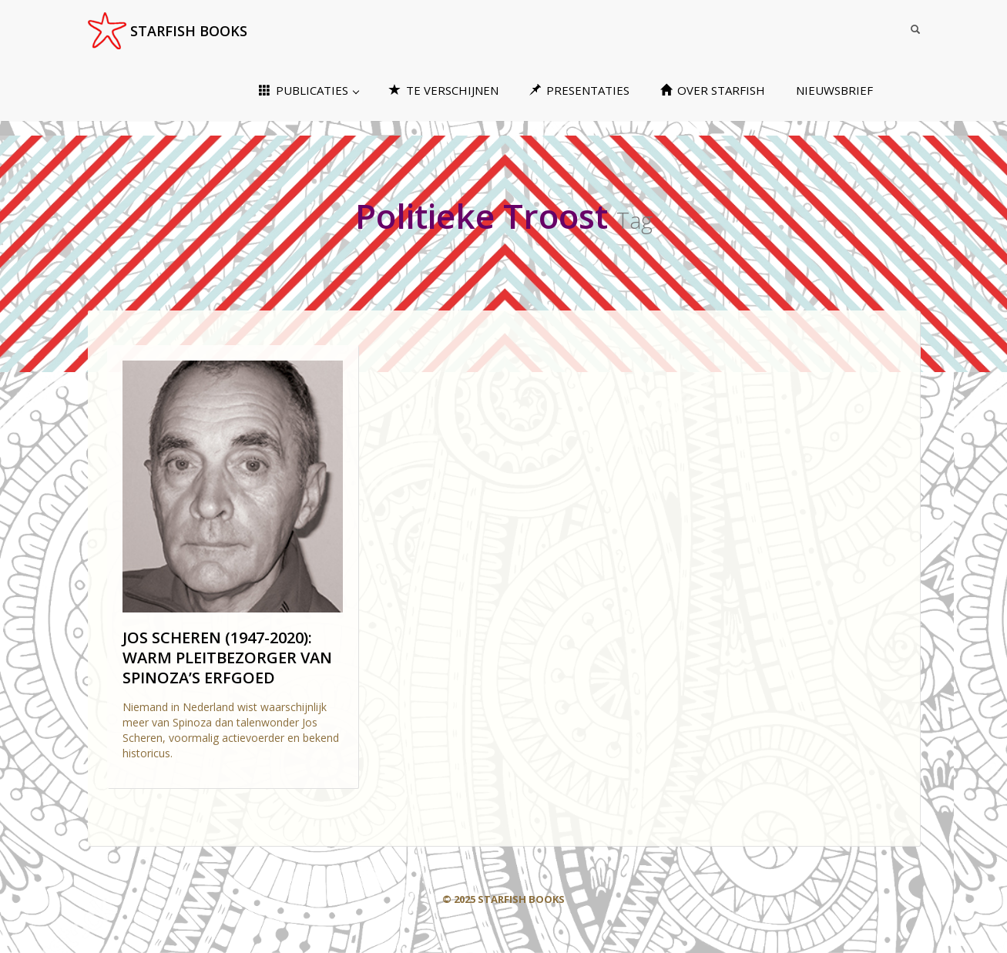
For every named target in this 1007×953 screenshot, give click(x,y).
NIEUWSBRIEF (834, 90)
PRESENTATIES (579, 90)
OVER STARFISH (712, 90)
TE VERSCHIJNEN (443, 90)
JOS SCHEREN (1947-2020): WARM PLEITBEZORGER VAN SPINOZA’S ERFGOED (227, 657)
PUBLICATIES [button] (309, 90)
